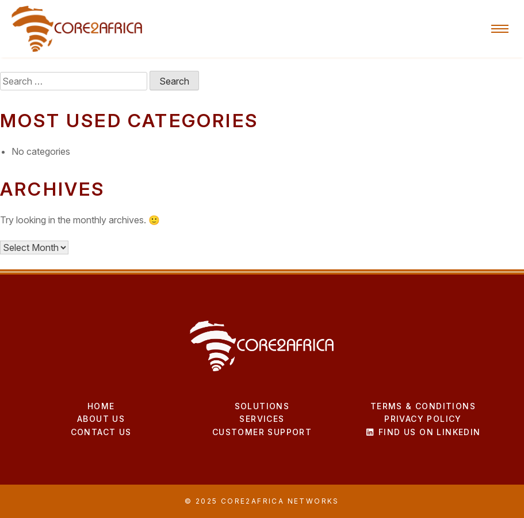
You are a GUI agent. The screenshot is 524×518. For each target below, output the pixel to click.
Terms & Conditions (423, 406)
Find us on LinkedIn (423, 432)
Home (101, 406)
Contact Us (101, 432)
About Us (101, 419)
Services (261, 419)
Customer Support (262, 432)
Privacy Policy (423, 419)
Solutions (262, 406)
